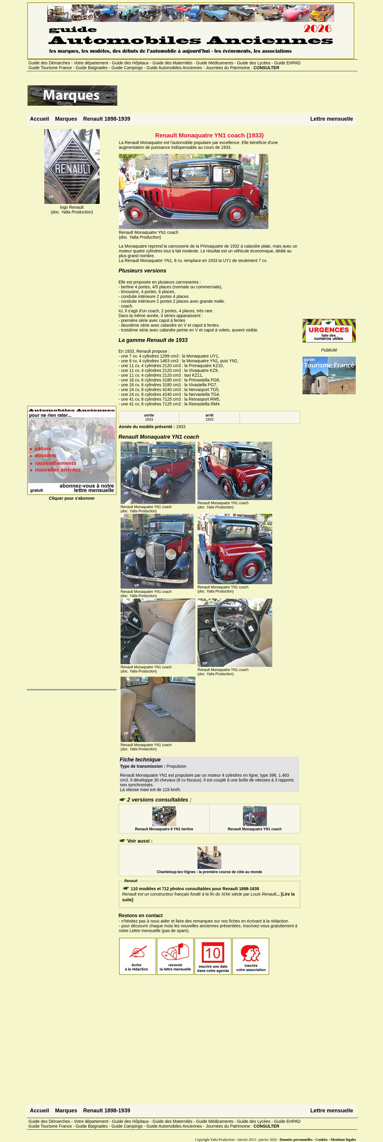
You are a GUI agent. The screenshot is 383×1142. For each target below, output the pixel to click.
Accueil (39, 119)
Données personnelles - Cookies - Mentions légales (318, 1140)
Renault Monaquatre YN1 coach (255, 827)
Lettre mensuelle (331, 119)
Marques (66, 119)
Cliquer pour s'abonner (71, 496)
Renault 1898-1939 (106, 119)
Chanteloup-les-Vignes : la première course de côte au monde (209, 870)
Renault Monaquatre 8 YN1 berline (164, 827)
